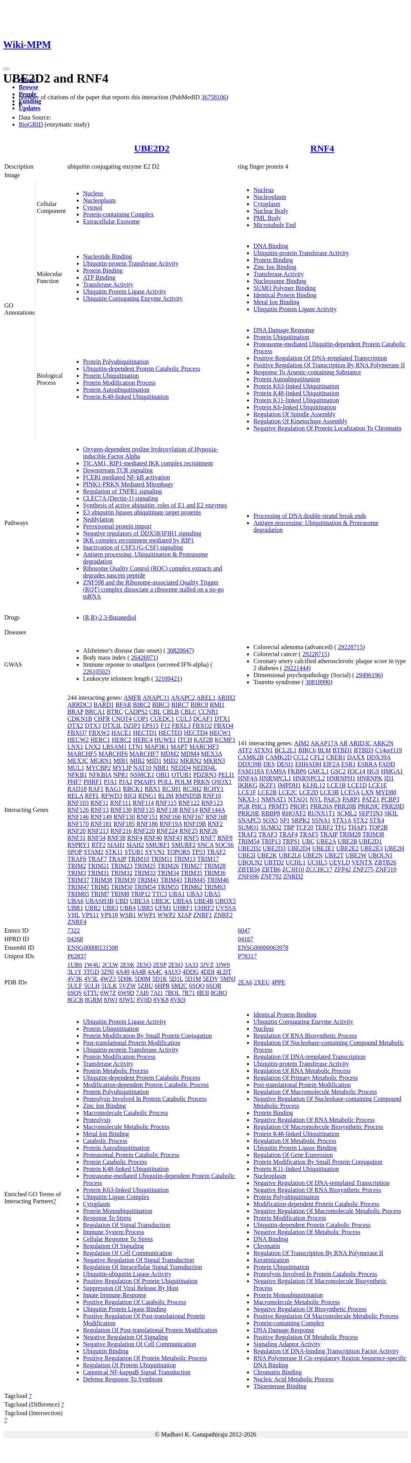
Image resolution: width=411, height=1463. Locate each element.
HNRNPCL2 (309, 778)
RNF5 (191, 837)
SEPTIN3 (370, 813)
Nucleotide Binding (107, 256)
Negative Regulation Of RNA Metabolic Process (314, 1119)
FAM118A (251, 771)
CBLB (171, 711)
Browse (28, 87)
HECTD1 (145, 732)
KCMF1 (225, 739)
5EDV (211, 978)
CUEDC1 (162, 718)
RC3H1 (171, 788)
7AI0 (142, 992)
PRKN (201, 781)
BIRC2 (141, 704)
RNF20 (76, 830)
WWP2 (166, 915)
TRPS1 (291, 841)
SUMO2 (271, 827)
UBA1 (177, 894)
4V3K (75, 978)
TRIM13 (185, 859)
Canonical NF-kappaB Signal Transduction (137, 1372)
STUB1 (133, 852)
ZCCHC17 (318, 869)
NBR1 (161, 767)
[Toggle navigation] (6, 69)
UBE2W (356, 855)
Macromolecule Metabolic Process (126, 1126)
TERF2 (324, 827)
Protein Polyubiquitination (116, 361)
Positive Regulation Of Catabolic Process (134, 1302)
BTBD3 (364, 750)
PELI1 (226, 774)
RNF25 (189, 830)
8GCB (75, 999)
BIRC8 (199, 704)
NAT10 (142, 767)
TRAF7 (97, 859)
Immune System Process (113, 1232)
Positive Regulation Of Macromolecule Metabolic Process (326, 1316)
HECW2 (78, 739)
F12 (165, 725)
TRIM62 (191, 887)
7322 (73, 930)
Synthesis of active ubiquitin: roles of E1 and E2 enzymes (155, 505)
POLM (183, 781)
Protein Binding (103, 270)
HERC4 (143, 739)
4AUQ (172, 971)
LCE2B (267, 792)
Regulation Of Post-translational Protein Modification (150, 1330)
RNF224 (167, 830)
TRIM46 (218, 880)
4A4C (155, 971)
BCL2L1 (286, 750)
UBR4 (128, 908)
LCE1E (378, 785)
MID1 (154, 760)
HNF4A (248, 778)
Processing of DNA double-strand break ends (309, 515)
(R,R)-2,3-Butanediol (109, 617)
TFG (340, 827)
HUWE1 (165, 739)
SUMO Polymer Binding (284, 288)
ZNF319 (385, 869)
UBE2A (326, 841)
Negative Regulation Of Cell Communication (139, 1344)
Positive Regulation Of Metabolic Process (305, 1337)
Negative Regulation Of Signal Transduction (138, 1260)
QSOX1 (222, 781)
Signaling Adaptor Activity (286, 1344)
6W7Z (108, 992)
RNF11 (99, 802)
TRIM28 (215, 866)
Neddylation (98, 519)
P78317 (247, 956)
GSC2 (338, 771)
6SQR (213, 985)
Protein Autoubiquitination (116, 389)
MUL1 (76, 767)
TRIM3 (76, 873)
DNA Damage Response (283, 330)
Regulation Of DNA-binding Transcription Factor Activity (326, 1351)
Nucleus (93, 193)
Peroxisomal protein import (117, 526)
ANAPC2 (183, 697)
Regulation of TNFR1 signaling (122, 491)
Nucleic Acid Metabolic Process (293, 1379)
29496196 (368, 675)
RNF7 (208, 837)
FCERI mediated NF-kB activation (126, 477)
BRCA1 (95, 711)
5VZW (127, 985)
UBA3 (194, 894)
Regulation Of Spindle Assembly (294, 414)
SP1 (285, 820)
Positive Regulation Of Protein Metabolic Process (145, 1358)
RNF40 (153, 837)
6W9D (126, 992)
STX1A (341, 820)
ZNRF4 (76, 922)
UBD (122, 901)
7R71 (188, 992)
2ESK (127, 964)
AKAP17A (324, 743)
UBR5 (145, 908)
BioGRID (31, 124)
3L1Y (74, 971)
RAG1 (113, 788)
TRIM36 (215, 873)
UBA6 (75, 901)
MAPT (179, 746)
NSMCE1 (142, 774)
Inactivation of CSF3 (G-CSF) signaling (133, 547)
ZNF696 (248, 876)
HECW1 (220, 732)
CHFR (102, 718)
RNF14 (189, 809)
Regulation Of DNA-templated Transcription (309, 1056)
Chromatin (266, 1246)
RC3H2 (192, 788)
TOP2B (378, 827)
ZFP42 (342, 869)
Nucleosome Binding (279, 281)
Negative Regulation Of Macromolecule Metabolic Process (327, 1211)
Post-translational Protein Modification (131, 1042)
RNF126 (78, 809)
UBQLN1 (380, 855)
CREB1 (336, 757)
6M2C (179, 985)
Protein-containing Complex (118, 214)
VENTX (361, 862)
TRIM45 (194, 880)
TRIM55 (168, 887)
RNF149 (101, 816)
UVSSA (225, 908)
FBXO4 (223, 725)
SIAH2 (135, 845)
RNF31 (76, 837)
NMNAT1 (273, 799)
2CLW (110, 964)
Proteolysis (97, 1119)
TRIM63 (215, 887)
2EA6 (245, 982)
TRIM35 (191, 873)
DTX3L (112, 725)
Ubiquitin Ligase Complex (116, 1197)
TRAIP (117, 859)
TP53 (198, 852)
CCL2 (301, 757)
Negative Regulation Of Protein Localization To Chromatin (327, 428)
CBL (155, 711)
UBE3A (140, 901)
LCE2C (287, 792)
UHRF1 (183, 908)
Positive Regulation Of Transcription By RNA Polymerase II (329, 365)
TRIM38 (102, 880)
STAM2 (94, 852)
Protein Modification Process (119, 382)
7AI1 (156, 992)
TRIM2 (76, 866)
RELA (75, 795)
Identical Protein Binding (284, 295)
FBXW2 (99, 732)
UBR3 (110, 908)
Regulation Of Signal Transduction (126, 1225)
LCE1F (247, 792)
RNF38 (116, 837)
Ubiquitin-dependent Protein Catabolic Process (141, 368)
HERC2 (122, 739)
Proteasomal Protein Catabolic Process (131, 1154)
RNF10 (212, 795)
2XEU (262, 982)
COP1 (140, 718)
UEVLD (339, 862)
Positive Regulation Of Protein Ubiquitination (140, 1281)
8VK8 (161, 999)
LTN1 (136, 746)
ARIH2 (226, 697)
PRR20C (369, 806)
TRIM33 (145, 873)
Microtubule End (274, 225)
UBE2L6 (290, 855)
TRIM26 (168, 866)
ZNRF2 (223, 915)
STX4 (376, 820)
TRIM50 (121, 887)
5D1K (160, 978)
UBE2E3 (371, 848)
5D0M (142, 978)
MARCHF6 (113, 753)
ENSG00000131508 (92, 947)
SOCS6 (224, 845)
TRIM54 (145, 887)
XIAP (184, 915)
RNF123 (212, 802)
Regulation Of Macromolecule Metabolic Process (315, 1091)
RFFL (92, 795)
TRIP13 (271, 841)
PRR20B (345, 806)
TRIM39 (125, 880)
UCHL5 (317, 862)
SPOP (74, 852)
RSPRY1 (78, 845)
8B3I (203, 992)
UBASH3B (99, 901)
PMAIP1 (145, 781)
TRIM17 (208, 859)
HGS (373, 771)
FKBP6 (297, 771)
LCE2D (308, 792)
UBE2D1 (370, 841)
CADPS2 (136, 711)
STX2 (360, 820)
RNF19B (194, 823)
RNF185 (124, 823)
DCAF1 (203, 718)
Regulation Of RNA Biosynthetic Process (305, 1035)
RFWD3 (111, 795)
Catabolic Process (105, 1140)
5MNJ (228, 978)
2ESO (143, 964)
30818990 (317, 682)
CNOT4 (122, 718)
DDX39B (249, 764)
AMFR (132, 697)
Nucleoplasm (99, 200)
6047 (244, 930)
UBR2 (93, 908)
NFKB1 (77, 774)
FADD (387, 764)
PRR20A (321, 806)
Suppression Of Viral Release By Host (130, 1288)
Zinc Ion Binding (274, 267)
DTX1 (222, 718)
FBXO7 (77, 732)
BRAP (75, 711)
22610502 (95, 671)
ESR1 (348, 764)
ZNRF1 (202, 915)
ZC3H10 (293, 869)
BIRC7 (180, 704)
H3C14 (356, 771)
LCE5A (350, 792)
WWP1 (147, 915)
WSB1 (127, 915)
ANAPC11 (156, 697)
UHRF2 (204, 908)
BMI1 (217, 704)
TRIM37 (78, 880)
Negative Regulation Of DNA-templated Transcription (321, 1183)
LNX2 (93, 746)
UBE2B (347, 841)
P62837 (76, 956)
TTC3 (159, 894)
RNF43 (173, 837)
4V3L (91, 978)
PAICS (332, 799)
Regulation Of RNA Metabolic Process (302, 1070)
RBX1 (153, 788)
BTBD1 (343, 750)
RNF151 (147, 816)
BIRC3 (160, 704)
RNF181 (101, 823)
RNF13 (99, 809)
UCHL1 (296, 862)
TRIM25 (145, 866)
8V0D (144, 999)
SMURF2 (183, 845)
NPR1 (120, 774)
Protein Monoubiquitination (117, 1211)
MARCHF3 (204, 746)
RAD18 (77, 788)
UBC (308, 841)
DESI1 (285, 764)
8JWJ (111, 999)
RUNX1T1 (321, 813)
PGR (244, 806)
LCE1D (357, 785)
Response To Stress (107, 1218)
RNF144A (212, 809)
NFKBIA (100, 774)
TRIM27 (191, 866)
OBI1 (163, 774)
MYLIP (121, 767)
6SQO (197, 985)
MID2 (170, 760)
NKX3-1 (248, 799)
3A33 (192, 964)
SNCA (205, 845)
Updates (30, 108)
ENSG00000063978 (263, 947)
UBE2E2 (347, 848)
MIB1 (120, 760)
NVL (315, 799)
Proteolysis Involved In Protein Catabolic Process (145, 1098)
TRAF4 (288, 834)
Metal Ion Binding (276, 302)
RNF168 (216, 816)
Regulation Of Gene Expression (293, 1154)
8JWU (127, 999)
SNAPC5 (249, 820)
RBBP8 (270, 813)
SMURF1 (158, 845)
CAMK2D (278, 757)
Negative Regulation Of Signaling (125, 1337)
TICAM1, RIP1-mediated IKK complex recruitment (148, 463)
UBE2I (246, 855)
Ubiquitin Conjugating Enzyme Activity (133, 298)
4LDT (223, 971)
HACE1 (121, 732)
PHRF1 (92, 781)
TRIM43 (171, 880)
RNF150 (124, 816)
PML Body (267, 218)
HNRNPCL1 (275, 778)
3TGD (91, 971)
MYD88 (386, 792)
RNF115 (166, 802)
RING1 (147, 795)
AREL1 (206, 697)
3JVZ (207, 964)
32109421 (167, 678)
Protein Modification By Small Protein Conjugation (147, 1035)
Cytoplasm (266, 204)
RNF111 (120, 802)
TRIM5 (100, 887)
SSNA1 (321, 820)
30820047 (179, 650)
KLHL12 (313, 785)
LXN (367, 792)
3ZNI (108, 971)
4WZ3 (108, 978)
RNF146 (78, 816)
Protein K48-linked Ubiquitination (126, 396)
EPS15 (150, 725)
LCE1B (336, 785)
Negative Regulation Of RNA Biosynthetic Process (317, 1190)
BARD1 (103, 704)
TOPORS (179, 852)
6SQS (74, 992)
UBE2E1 (323, 848)
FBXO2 (202, 725)
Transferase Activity (108, 284)
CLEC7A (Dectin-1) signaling (120, 498)
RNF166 (170, 816)
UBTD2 (274, 862)
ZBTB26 (385, 862)
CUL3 (184, 718)
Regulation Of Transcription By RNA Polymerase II (318, 1253)
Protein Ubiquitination (111, 375)
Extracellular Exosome (111, 221)
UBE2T (334, 855)
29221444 (296, 668)
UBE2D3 (274, 848)
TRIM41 (148, 880)
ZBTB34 (249, 869)
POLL (165, 781)
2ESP (159, 964)
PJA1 (110, 781)
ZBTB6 (270, 869)
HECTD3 (170, 732)
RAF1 (96, 788)
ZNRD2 (293, 876)
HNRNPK (370, 778)
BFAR (123, 704)
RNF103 (78, 802)
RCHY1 (213, 788)
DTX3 (93, 725)
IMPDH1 (289, 785)
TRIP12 (141, 894)
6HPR (162, 985)
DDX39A (378, 757)
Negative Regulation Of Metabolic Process (306, 1232)
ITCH (185, 739)
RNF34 (96, 837)
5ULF (74, 985)
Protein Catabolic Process (115, 1161)
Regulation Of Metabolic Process (294, 1140)
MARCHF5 (82, 753)
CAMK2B (251, 757)
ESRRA (367, 764)
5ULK (109, 985)
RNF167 (193, 816)
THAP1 (357, 827)
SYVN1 (155, 852)
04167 (245, 939)
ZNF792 (271, 876)
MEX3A (211, 753)
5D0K (125, 978)
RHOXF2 (294, 813)
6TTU (91, 992)
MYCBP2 (98, 767)
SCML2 (347, 813)
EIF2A (331, 764)
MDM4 (190, 753)
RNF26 (208, 830)
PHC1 (259, 806)
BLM (324, 750)
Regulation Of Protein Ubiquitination (129, 1365)
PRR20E (248, 813)
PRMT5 (278, 806)
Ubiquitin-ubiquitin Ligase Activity (127, 1274)
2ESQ (175, 964)
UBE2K (267, 855)
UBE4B (203, 901)
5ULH (92, 985)
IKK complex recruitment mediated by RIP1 (138, 540)
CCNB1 (208, 711)
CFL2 (317, 757)
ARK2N (383, 743)
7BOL (172, 992)
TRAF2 (216, 852)
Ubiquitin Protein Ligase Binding (124, 1309)
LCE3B (329, 792)
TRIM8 (120, 894)
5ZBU (145, 985)
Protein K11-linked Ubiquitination (296, 400)
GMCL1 (318, 771)
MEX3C (77, 760)
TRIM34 (168, 873)
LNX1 (75, 746)
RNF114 (143, 802)
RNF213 (98, 830)
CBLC (188, 711)
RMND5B (188, 795)
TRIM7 (100, 894)
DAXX (356, 757)
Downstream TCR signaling (118, 470)
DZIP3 (132, 725)
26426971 (143, 657)
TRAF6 (76, 859)
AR (343, 743)
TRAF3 (267, 834)
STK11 (114, 852)
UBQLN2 (250, 862)
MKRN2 (191, 760)
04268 (75, 939)
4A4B (138, 971)
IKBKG (248, 785)
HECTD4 (196, 732)
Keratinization (271, 1260)
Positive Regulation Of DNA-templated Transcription (320, 358)
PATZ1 (370, 799)
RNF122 (189, 802)
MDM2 (170, 753)
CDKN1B (79, 718)
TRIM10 (139, 859)
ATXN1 (263, 750)
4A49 (123, 971)
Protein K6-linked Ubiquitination (294, 407)
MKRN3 (214, 760)
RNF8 (225, 837)
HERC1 (100, 739)
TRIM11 (161, 859)
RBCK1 (133, 788)
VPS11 (90, 915)
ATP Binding (99, 277)
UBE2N (313, 855)
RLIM (166, 795)
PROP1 (299, 806)
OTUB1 (181, 774)
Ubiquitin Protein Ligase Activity (124, 291)
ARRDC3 (79, 704)
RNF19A (170, 823)
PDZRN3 (205, 774)
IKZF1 (267, 785)
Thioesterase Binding (279, 1386)
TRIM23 (121, 866)
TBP (289, 827)
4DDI (208, 971)
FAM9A (276, 771)
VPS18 (109, 915)
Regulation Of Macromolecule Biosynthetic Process (318, 1126)
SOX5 (270, 820)
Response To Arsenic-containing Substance (307, 372)
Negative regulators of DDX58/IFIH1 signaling (142, 533)
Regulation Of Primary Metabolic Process (305, 1077)
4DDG (190, 971)
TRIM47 (78, 887)
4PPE (279, 982)
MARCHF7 (144, 753)
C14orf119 (388, 750)
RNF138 (167, 809)
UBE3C (161, 901)
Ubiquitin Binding (106, 1351)
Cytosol (92, 207)
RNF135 (144, 809)
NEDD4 (181, 767)
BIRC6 (307, 750)
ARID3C (360, 743)
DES (269, 764)
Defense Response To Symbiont (122, 1379)
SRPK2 (300, 820)
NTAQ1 (298, 799)
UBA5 (212, 894)
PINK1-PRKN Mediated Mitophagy (128, 484)
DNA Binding (270, 246)
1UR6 (74, 964)
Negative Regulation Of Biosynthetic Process (310, 1309)
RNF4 (322, 148)
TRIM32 (121, 873)
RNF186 (147, 823)
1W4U (92, 964)
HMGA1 (392, 771)
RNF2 (215, 823)
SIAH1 (116, 845)
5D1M (193, 978)
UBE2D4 (299, 848)
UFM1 (163, 908)
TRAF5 (308, 834)
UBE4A (182, 901)
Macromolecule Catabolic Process (125, 1112)
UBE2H (394, 848)
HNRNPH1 (341, 778)
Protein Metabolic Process (115, 1070)
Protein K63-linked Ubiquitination (296, 386)
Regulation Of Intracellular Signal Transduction (142, 1267)
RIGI (130, 795)
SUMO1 (248, 827)
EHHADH (308, 764)
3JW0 (222, 964)
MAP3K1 (157, 746)
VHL (73, 915)
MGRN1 (101, 760)
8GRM (93, 999)
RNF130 (121, 809)
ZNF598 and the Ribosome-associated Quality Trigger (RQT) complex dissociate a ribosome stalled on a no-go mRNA (153, 589)
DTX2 (75, 725)
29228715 (350, 647)
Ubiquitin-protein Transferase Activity (130, 263)
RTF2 (99, 845)
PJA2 (125, 781)
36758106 (213, 97)
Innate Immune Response (114, 1295)
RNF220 (144, 830)
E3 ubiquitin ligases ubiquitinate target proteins (142, 512)
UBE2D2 (151, 148)
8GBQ (219, 992)
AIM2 (301, 743)
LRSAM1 (114, 746)
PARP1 (351, 799)
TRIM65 (78, 894)
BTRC (115, 711)
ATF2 (245, 750)
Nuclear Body (270, 211)
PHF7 (74, 781)
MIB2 (137, 760)
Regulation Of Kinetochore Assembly (300, 421)
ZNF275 (363, 869)
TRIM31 (98, 873)
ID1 (389, 778)
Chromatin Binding (277, 1372)
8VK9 (177, 999)
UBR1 (75, 908)
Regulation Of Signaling (113, 1246)
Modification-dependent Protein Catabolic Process (146, 1084)
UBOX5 (225, 901)
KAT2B (203, 739)
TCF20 (304, 827)
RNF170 (78, 823)
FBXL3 (181, 725)
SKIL (391, 813)
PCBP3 (390, 799)
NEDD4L (204, 767)
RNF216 (121, 830)
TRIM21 (98, 866)
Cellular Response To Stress (118, 1239)
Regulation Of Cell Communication (127, 1253)
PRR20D (392, 806)
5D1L (176, 978)
